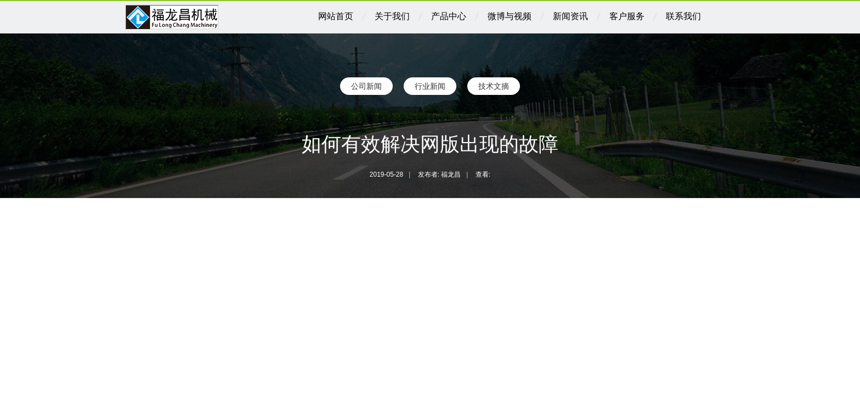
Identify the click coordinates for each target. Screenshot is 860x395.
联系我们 (683, 16)
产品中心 (448, 16)
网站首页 (335, 16)
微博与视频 (509, 16)
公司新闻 (366, 86)
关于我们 (392, 16)
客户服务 (626, 16)
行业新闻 (430, 86)
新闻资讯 (570, 16)
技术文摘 (493, 86)
